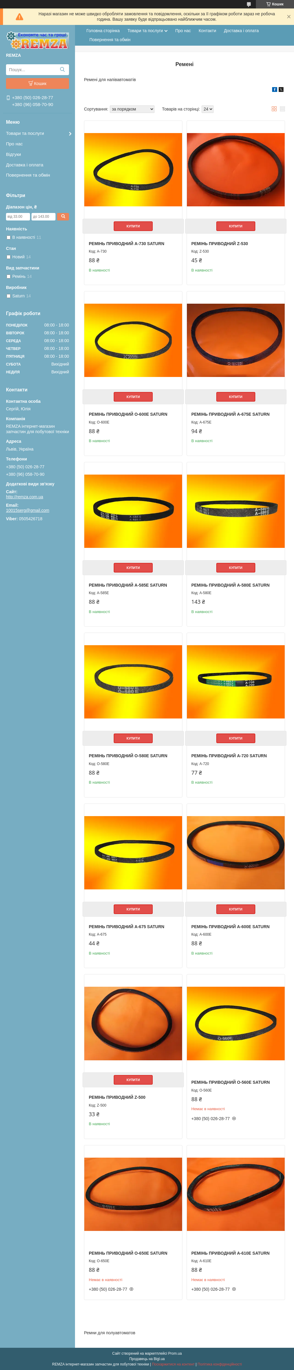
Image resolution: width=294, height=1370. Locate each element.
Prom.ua (175, 1353)
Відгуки (13, 154)
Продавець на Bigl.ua (147, 1359)
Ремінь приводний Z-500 (117, 1097)
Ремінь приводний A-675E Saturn (230, 414)
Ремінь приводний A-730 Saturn (126, 243)
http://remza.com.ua (24, 496)
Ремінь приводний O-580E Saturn (128, 755)
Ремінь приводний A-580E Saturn (230, 585)
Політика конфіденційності (220, 1364)
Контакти (207, 30)
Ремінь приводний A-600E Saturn (230, 926)
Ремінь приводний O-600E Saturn (128, 414)
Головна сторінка (103, 30)
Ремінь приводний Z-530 (219, 243)
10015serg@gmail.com (27, 510)
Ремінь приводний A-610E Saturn (230, 1253)
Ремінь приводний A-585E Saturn (128, 585)
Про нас (14, 143)
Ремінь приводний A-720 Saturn (229, 755)
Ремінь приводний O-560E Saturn (230, 1082)
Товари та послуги (25, 133)
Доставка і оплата (24, 164)
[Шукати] (62, 69)
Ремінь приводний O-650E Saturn (128, 1253)
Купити (133, 226)
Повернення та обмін (28, 175)
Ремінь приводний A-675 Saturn (126, 926)
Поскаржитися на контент (173, 1364)
